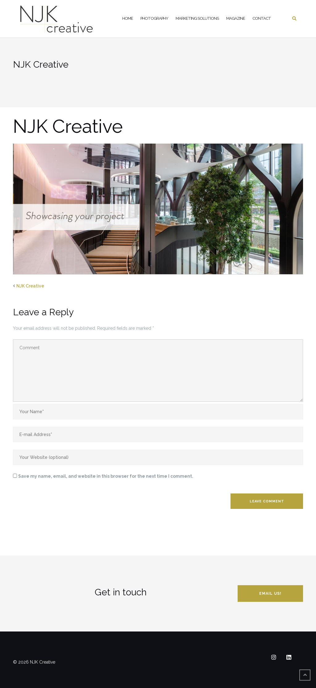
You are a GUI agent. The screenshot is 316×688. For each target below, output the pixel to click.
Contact (261, 18)
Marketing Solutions (197, 18)
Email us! (270, 593)
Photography (154, 18)
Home (127, 18)
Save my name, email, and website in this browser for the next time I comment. (105, 476)
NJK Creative (30, 285)
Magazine (235, 18)
